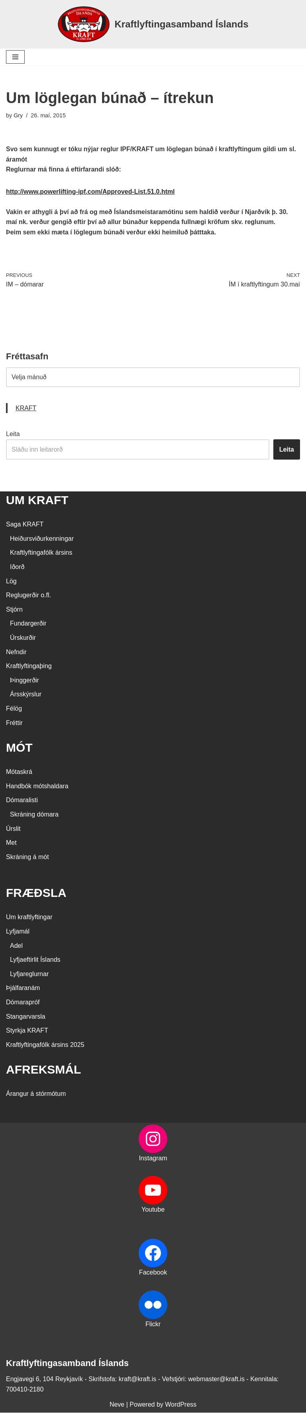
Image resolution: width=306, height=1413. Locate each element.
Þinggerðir (24, 680)
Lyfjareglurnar (29, 974)
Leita (13, 434)
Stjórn (14, 609)
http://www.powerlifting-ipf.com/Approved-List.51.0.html (90, 191)
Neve (117, 1404)
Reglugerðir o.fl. (28, 595)
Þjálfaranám (23, 988)
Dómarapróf (22, 1002)
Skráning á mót (27, 857)
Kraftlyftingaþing (29, 666)
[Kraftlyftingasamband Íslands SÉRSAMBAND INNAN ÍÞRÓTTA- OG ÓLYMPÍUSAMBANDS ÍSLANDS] (152, 24)
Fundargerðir (28, 624)
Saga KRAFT (24, 524)
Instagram (153, 1158)
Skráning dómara (34, 814)
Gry (18, 115)
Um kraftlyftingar (29, 917)
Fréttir (14, 723)
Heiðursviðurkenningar (42, 539)
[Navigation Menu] (15, 57)
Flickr (153, 1324)
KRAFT (26, 408)
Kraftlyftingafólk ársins (41, 553)
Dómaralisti (22, 800)
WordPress (180, 1404)
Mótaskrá (19, 772)
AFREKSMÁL (43, 1069)
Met (11, 843)
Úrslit (13, 829)
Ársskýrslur (25, 694)
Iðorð (17, 567)
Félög (14, 709)
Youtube (153, 1210)
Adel (16, 946)
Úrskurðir (23, 638)
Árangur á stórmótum (36, 1094)
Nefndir (16, 652)
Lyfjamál (17, 931)
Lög (11, 581)
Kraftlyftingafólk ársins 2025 (45, 1045)
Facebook (153, 1272)
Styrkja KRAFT (27, 1030)
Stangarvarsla (25, 1016)
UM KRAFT (37, 500)
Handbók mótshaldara (37, 786)
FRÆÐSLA (36, 893)
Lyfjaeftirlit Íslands (35, 960)
